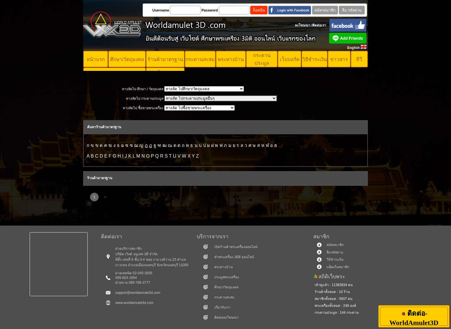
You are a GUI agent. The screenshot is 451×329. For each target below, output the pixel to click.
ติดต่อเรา (319, 25)
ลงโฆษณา (302, 25)
